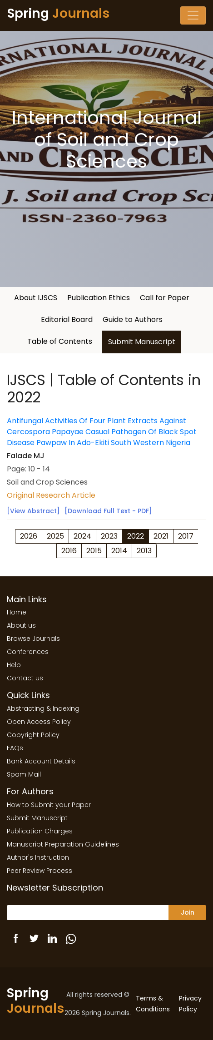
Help (14, 664)
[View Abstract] (33, 510)
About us (21, 625)
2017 (185, 536)
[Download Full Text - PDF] (108, 510)
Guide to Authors (133, 319)
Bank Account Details (41, 761)
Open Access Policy (39, 721)
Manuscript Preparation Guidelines (63, 844)
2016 (69, 550)
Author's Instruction (38, 857)
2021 (161, 536)
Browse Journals (33, 638)
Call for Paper (164, 297)
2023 (109, 536)
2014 (119, 550)
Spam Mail (24, 774)
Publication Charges (40, 831)
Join (187, 912)
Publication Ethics (98, 297)
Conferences (28, 651)
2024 (82, 536)
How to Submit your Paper (49, 804)
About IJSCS (35, 297)
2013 (144, 550)
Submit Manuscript (141, 342)
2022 (135, 536)
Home (16, 612)
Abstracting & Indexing (43, 708)
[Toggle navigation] (193, 15)
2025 (55, 536)
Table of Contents (59, 341)
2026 (28, 536)
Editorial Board (67, 319)
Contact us (25, 678)
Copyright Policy (33, 734)
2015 (94, 550)
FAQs (15, 748)
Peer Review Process (39, 870)
